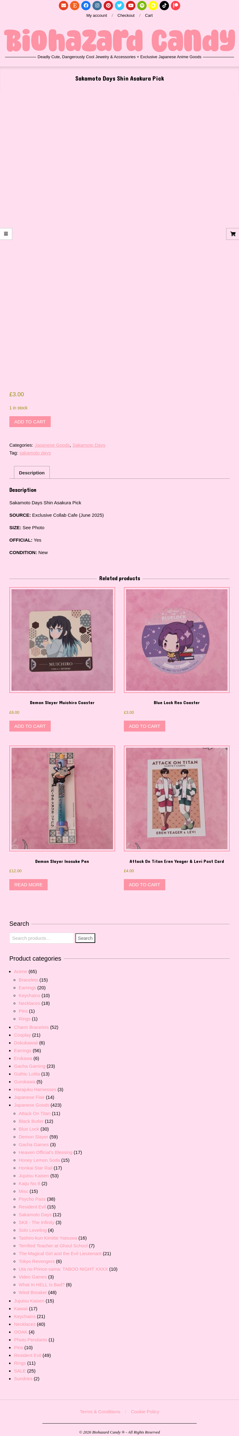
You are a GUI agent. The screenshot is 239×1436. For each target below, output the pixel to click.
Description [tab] (32, 467)
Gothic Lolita (27, 1068)
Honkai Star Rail (35, 1162)
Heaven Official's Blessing (46, 1147)
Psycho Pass (32, 1194)
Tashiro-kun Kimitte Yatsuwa (48, 1233)
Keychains (29, 990)
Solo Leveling (33, 1225)
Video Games (33, 1271)
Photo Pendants (30, 1334)
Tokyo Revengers (37, 1256)
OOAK (20, 1327)
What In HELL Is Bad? (42, 1279)
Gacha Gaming (29, 1061)
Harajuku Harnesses (35, 1084)
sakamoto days (35, 448)
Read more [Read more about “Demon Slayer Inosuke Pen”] (28, 880)
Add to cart (30, 416)
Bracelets (28, 974)
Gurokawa (24, 1076)
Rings (24, 1013)
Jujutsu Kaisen (34, 1170)
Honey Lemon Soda (39, 1155)
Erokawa (23, 1053)
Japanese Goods (52, 440)
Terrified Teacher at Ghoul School (53, 1240)
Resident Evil (32, 1201)
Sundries (23, 1373)
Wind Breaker (33, 1287)
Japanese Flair (29, 1092)
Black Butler (31, 1116)
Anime (20, 966)
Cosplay (22, 1030)
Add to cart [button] (30, 721)
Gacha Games (34, 1139)
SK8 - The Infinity (36, 1217)
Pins (23, 1006)
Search (85, 933)
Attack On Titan (35, 1108)
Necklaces (29, 998)
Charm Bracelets (31, 1022)
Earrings (27, 982)
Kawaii (21, 1303)
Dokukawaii (26, 1037)
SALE (20, 1365)
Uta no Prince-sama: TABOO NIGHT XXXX (63, 1264)
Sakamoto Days (89, 440)
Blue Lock (29, 1124)
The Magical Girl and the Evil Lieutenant (60, 1248)
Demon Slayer (33, 1131)
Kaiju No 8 (29, 1178)
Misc (23, 1186)
